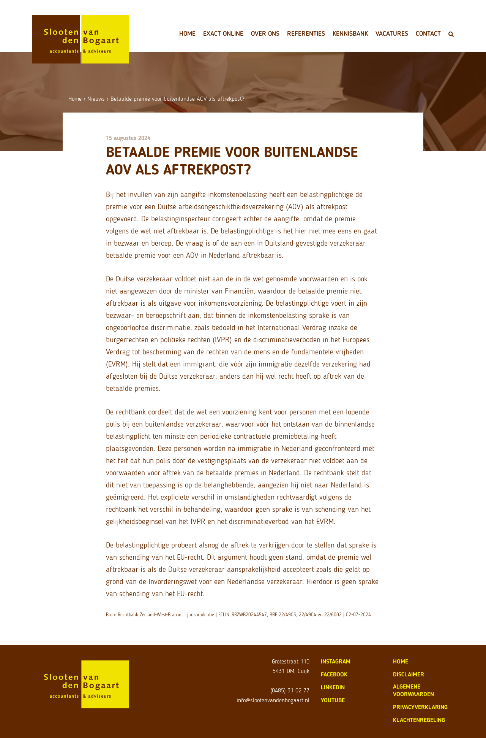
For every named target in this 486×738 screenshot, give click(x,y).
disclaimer (408, 674)
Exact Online (223, 33)
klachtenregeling (419, 720)
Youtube (333, 700)
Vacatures (392, 33)
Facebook (334, 674)
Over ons (265, 33)
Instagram (335, 661)
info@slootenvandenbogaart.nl (273, 700)
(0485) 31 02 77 (289, 690)
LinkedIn (333, 687)
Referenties (306, 33)
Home (187, 33)
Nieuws (96, 98)
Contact (428, 33)
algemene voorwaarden (413, 690)
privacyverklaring (420, 707)
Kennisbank (350, 33)
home (400, 661)
